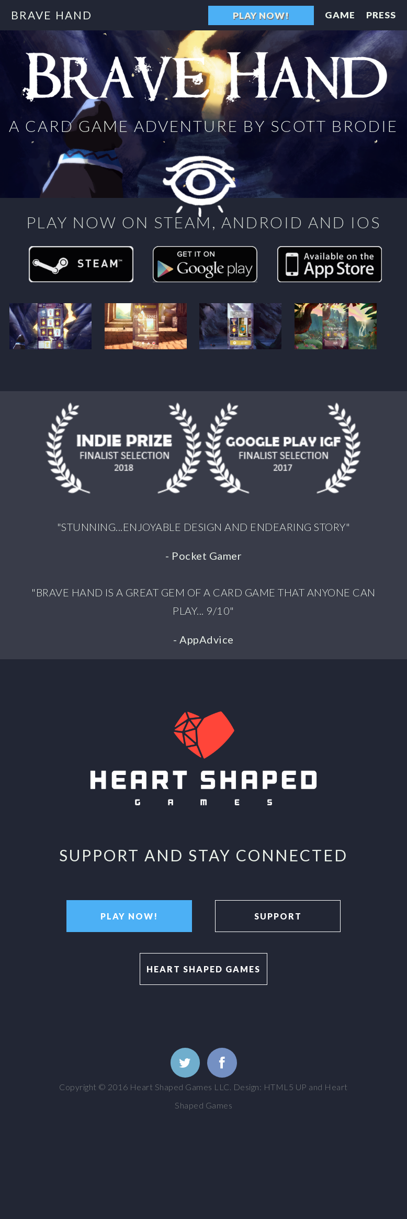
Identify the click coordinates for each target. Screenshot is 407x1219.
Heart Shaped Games (203, 969)
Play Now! (261, 15)
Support (278, 916)
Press (381, 14)
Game (340, 14)
